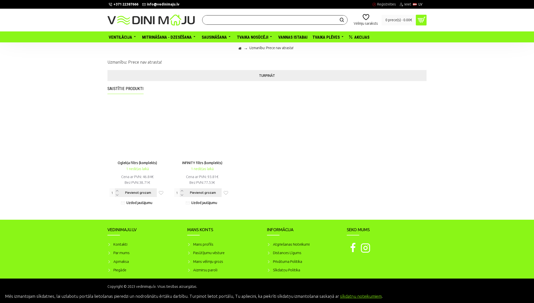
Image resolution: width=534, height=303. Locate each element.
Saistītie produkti (125, 88)
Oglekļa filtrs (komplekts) (137, 163)
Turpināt (267, 76)
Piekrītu (522, 296)
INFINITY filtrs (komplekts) (202, 163)
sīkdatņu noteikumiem (361, 296)
